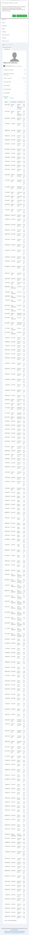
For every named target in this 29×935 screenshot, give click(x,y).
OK (14, 16)
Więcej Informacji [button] (22, 16)
